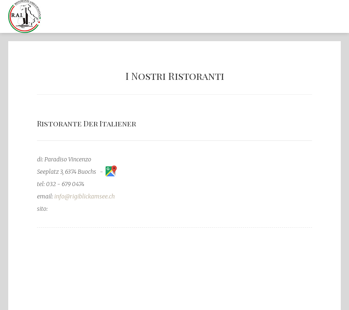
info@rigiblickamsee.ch (84, 196)
